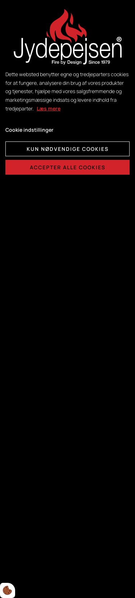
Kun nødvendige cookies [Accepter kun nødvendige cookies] (68, 148)
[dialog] (67, 299)
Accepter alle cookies (67, 167)
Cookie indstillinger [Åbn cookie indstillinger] (29, 129)
